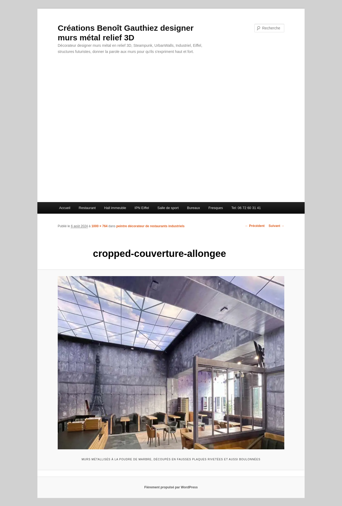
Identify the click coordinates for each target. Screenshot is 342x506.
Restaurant (87, 208)
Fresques (215, 208)
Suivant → (276, 226)
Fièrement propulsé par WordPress (171, 487)
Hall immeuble (115, 208)
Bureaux (193, 208)
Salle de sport (168, 208)
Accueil (64, 208)
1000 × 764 (99, 226)
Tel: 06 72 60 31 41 (246, 208)
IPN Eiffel (142, 208)
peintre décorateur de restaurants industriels (150, 226)
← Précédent (255, 226)
